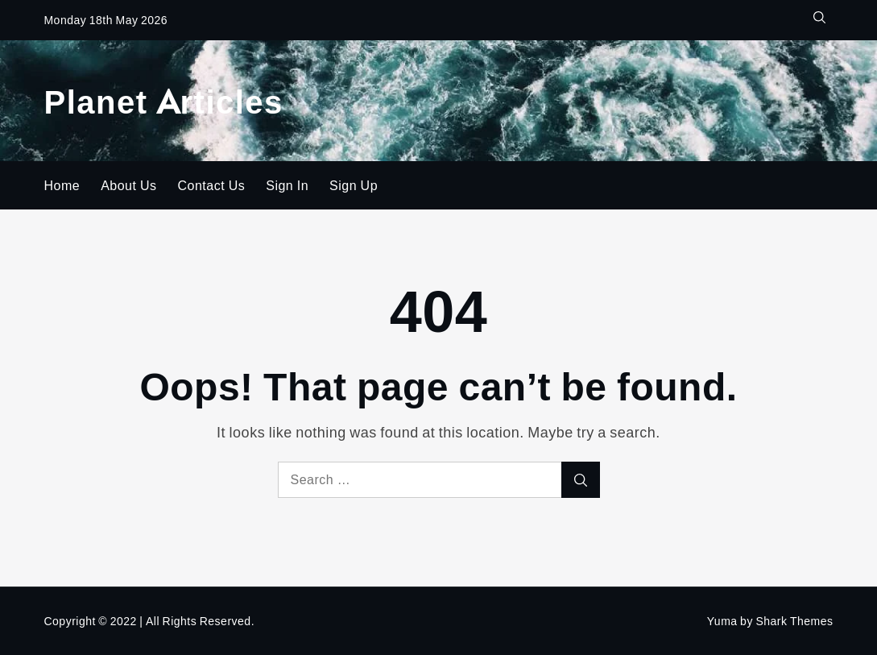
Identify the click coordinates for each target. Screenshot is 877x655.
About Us (128, 185)
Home (61, 185)
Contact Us (212, 185)
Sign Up (353, 185)
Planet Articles (163, 100)
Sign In (287, 185)
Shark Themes (794, 621)
